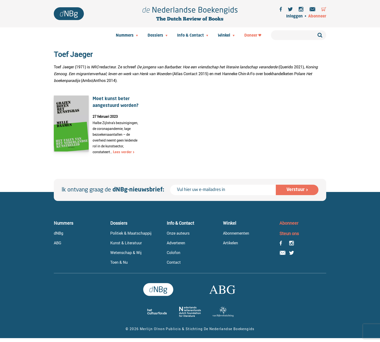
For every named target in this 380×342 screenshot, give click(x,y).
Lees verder (122, 152)
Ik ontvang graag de (113, 190)
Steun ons (289, 233)
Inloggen (294, 16)
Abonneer (317, 16)
